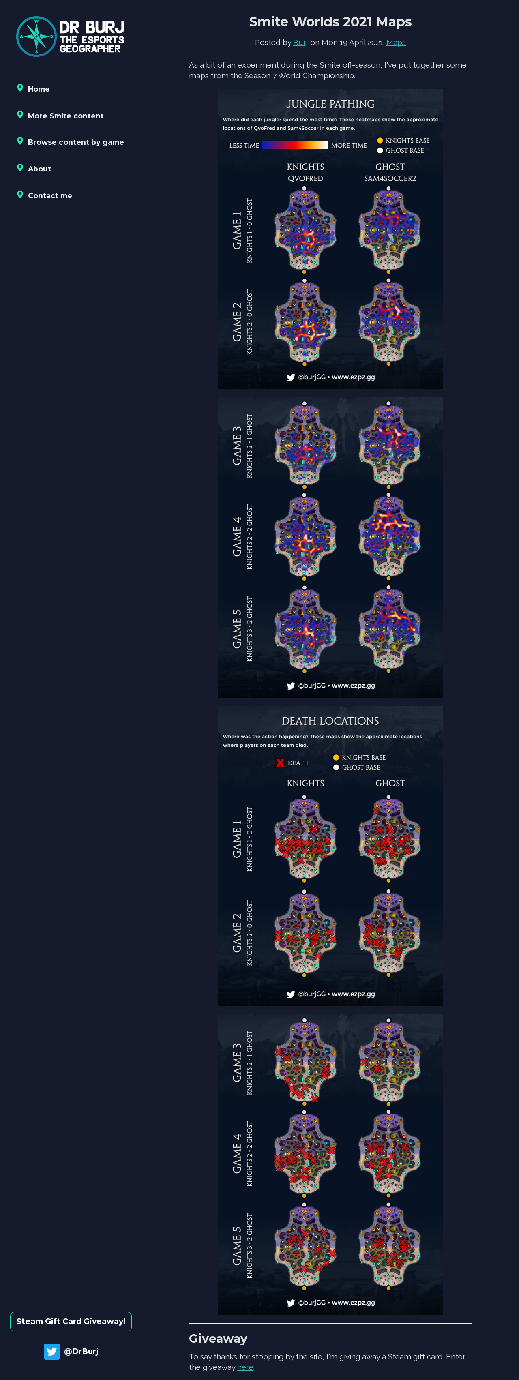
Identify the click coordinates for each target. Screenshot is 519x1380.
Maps (396, 42)
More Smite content (60, 115)
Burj (300, 42)
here (245, 1367)
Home (33, 88)
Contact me (44, 195)
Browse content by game (70, 141)
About (33, 168)
